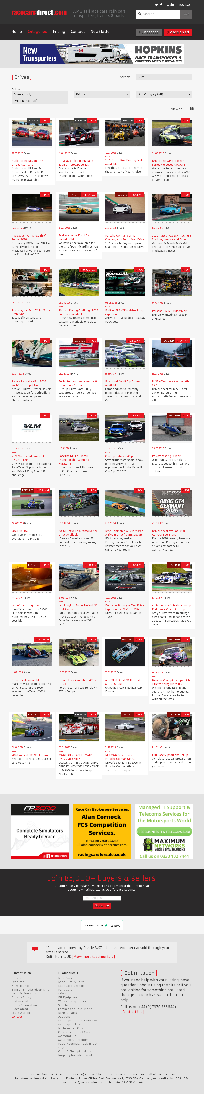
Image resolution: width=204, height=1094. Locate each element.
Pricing (59, 31)
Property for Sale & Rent (75, 1055)
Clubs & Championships (74, 1051)
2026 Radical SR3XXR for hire (30, 755)
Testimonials (21, 1001)
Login (170, 4)
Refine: (16, 89)
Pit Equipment (68, 997)
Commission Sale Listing (75, 1009)
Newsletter (101, 31)
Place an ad (178, 32)
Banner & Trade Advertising (30, 989)
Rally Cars (65, 989)
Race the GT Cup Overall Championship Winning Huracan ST (74, 460)
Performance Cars (70, 1028)
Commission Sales (24, 993)
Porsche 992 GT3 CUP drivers (170, 311)
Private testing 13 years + (168, 456)
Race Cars (65, 978)
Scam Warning (21, 1013)
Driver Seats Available (26, 680)
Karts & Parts (67, 1013)
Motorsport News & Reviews (78, 1020)
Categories (37, 31)
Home (17, 31)
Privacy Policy (21, 997)
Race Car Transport (71, 986)
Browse (17, 978)
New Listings (20, 986)
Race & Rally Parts (71, 982)
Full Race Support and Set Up (170, 755)
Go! (186, 14)
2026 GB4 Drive (21, 531)
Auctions (64, 1016)
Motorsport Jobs (69, 1024)
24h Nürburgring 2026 (25, 605)
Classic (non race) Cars (74, 1032)
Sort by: (125, 77)
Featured (18, 982)
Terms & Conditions (25, 1005)
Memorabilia (67, 1036)
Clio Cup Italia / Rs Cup (119, 456)
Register (185, 4)
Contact (78, 31)
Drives (62, 993)
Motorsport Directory (73, 1040)
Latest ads (149, 32)
